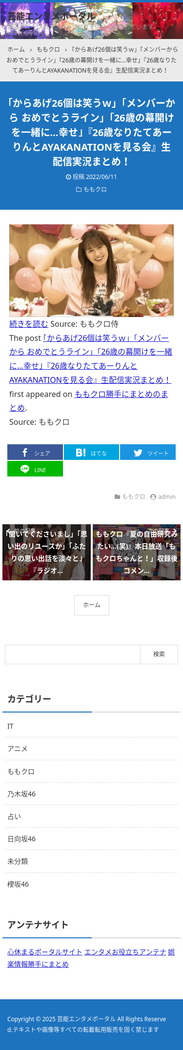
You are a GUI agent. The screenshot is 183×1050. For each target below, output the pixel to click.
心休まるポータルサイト (44, 951)
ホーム (92, 605)
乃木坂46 (21, 793)
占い (14, 816)
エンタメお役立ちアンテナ (125, 951)
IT (10, 726)
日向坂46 (21, 838)
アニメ (17, 748)
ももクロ (95, 189)
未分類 (17, 861)
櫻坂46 (18, 884)
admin (167, 497)
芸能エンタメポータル (51, 16)
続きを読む (28, 323)
